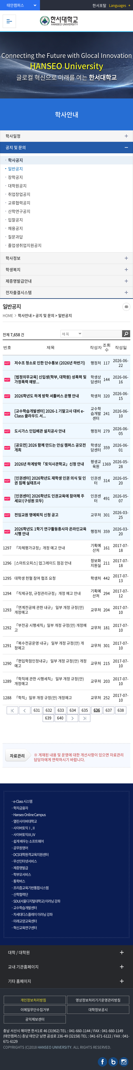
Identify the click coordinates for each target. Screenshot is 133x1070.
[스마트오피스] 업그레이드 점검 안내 (42, 562)
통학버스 (19, 880)
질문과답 (15, 237)
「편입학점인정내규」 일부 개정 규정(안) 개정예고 (50, 663)
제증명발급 (20, 867)
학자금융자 (20, 807)
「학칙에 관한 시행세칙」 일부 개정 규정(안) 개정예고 (49, 681)
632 (49, 710)
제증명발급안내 (19, 281)
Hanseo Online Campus (29, 814)
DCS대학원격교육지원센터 (31, 854)
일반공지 (15, 169)
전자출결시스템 (19, 292)
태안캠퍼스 (15, 5)
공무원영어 (20, 847)
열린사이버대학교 (25, 821)
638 (121, 710)
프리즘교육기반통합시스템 (31, 887)
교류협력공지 (19, 203)
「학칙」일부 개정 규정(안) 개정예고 (43, 697)
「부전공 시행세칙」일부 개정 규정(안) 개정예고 (50, 627)
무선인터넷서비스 (25, 861)
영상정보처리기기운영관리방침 (98, 999)
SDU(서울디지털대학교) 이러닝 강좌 (36, 900)
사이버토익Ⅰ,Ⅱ (24, 827)
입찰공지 (15, 220)
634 (73, 710)
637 (109, 710)
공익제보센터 (35, 1019)
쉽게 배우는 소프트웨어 (28, 841)
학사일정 (13, 136)
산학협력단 (20, 894)
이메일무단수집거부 (35, 1009)
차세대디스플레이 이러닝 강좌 (33, 914)
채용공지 (15, 228)
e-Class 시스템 (22, 801)
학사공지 (15, 160)
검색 (126, 333)
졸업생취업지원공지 (25, 245)
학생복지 (13, 269)
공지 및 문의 (16, 147)
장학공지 (15, 177)
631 (37, 710)
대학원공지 (17, 186)
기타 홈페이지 (19, 981)
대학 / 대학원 (19, 952)
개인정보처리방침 (33, 999)
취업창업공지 (19, 194)
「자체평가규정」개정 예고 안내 (39, 547)
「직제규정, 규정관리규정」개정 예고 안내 (47, 593)
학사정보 (13, 258)
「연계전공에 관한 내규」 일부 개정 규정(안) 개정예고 (49, 610)
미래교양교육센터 (25, 920)
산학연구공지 (19, 211)
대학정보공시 (98, 1009)
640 (60, 717)
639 (48, 717)
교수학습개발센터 (25, 907)
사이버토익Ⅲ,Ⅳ (24, 834)
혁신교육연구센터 (25, 927)
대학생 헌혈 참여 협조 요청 (35, 578)
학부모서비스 (22, 874)
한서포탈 (99, 5)
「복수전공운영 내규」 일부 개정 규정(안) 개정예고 (49, 645)
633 (61, 710)
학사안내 (25, 315)
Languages (117, 5)
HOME (8, 315)
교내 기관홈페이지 (23, 967)
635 (85, 710)
